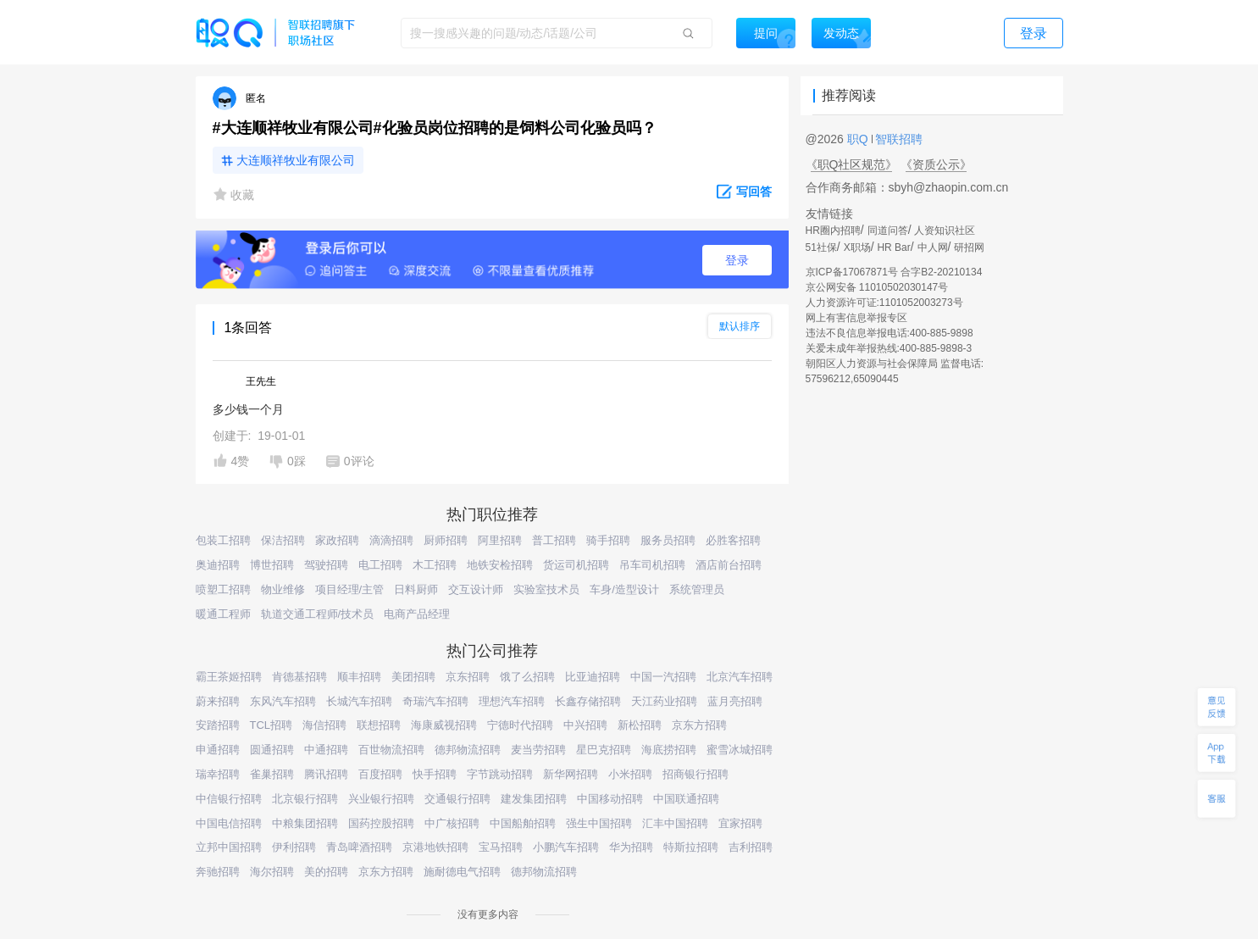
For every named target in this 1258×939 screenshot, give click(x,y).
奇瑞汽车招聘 (435, 701)
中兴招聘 (585, 725)
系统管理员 (696, 589)
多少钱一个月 (248, 409)
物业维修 (283, 589)
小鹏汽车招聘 (566, 847)
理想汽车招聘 (512, 701)
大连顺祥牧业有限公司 (295, 160)
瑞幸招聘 (218, 774)
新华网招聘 (570, 774)
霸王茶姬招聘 (229, 676)
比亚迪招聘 (592, 676)
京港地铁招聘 (435, 847)
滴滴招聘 (391, 540)
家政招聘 (337, 540)
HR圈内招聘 (833, 230)
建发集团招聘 (534, 798)
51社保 (821, 247)
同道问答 (887, 230)
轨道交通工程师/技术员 (317, 614)
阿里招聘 (500, 540)
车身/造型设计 (624, 589)
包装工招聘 (223, 540)
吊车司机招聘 (652, 564)
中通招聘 (326, 749)
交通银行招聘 (457, 798)
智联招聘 (898, 139)
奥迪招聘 (218, 564)
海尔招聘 (272, 871)
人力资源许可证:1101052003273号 (884, 302)
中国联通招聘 (686, 798)
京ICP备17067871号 (852, 272)
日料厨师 (416, 589)
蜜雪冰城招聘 (740, 749)
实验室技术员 (546, 589)
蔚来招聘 (218, 701)
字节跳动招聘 (500, 774)
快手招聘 (435, 774)
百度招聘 (380, 774)
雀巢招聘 (272, 774)
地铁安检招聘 (500, 564)
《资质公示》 (936, 164)
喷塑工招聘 (223, 589)
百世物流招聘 (391, 749)
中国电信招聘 (229, 823)
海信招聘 (324, 725)
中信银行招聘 (229, 798)
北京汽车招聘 (740, 676)
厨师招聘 (446, 540)
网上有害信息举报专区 (856, 318)
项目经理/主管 (350, 589)
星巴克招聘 (603, 749)
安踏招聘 (218, 725)
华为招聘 (631, 847)
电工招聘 (380, 564)
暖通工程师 (223, 614)
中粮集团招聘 (305, 823)
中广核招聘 (451, 823)
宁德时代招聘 (520, 725)
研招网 (969, 247)
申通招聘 (218, 749)
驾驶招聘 (326, 564)
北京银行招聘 (305, 798)
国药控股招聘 (381, 823)
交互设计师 (475, 589)
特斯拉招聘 (690, 847)
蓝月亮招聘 (734, 701)
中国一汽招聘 (663, 676)
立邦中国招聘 (229, 847)
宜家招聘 (740, 823)
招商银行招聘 (695, 774)
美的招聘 (326, 871)
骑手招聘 (608, 540)
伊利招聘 (294, 847)
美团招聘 (413, 676)
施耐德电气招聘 (462, 871)
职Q (859, 139)
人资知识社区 (944, 230)
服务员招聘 (668, 540)
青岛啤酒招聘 (359, 847)
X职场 (857, 247)
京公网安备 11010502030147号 (877, 287)
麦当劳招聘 (538, 749)
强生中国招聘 (599, 823)
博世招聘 (272, 564)
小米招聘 (630, 774)
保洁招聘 (283, 540)
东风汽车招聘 (283, 701)
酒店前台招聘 (729, 564)
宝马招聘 (501, 847)
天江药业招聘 (664, 701)
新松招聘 (640, 725)
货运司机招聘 (576, 564)
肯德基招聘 (299, 676)
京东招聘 (468, 676)
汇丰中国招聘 (675, 823)
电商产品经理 (417, 614)
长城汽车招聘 (359, 701)
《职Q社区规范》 (852, 164)
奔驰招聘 (218, 871)
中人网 (932, 247)
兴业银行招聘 (381, 798)
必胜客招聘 (733, 540)
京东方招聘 (699, 725)
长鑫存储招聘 (588, 701)
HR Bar (893, 247)
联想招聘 (379, 725)
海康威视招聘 (444, 725)
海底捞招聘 (668, 749)
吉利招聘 (751, 847)
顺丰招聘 (359, 676)
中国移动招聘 (610, 798)
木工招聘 (435, 564)
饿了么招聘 (527, 676)
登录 (737, 260)
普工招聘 (554, 540)
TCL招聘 (271, 725)
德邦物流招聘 (468, 749)
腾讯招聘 (326, 774)
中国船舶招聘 (523, 823)
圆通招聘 (272, 749)
